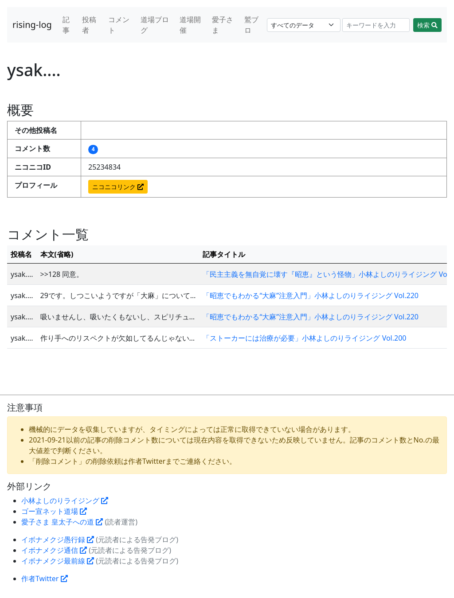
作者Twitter (44, 578)
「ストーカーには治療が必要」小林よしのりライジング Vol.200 (304, 338)
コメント (118, 25)
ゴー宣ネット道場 (54, 511)
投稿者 (89, 25)
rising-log (32, 25)
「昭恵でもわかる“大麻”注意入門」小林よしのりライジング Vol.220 (310, 295)
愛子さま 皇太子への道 (62, 522)
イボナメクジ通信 (54, 550)
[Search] (376, 25)
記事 (66, 25)
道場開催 (190, 25)
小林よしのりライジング (64, 500)
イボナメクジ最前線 (57, 561)
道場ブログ (155, 25)
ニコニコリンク (118, 187)
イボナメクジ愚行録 (57, 539)
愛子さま (222, 25)
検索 (427, 25)
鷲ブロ (251, 25)
